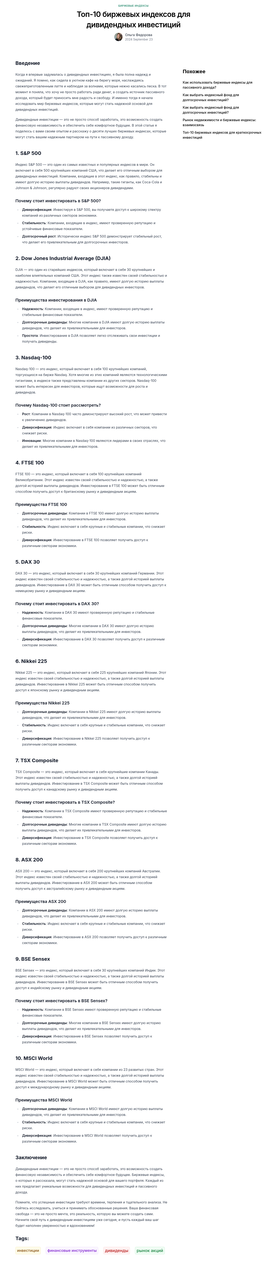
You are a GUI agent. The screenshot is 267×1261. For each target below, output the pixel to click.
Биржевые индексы (133, 5)
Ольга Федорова (138, 35)
